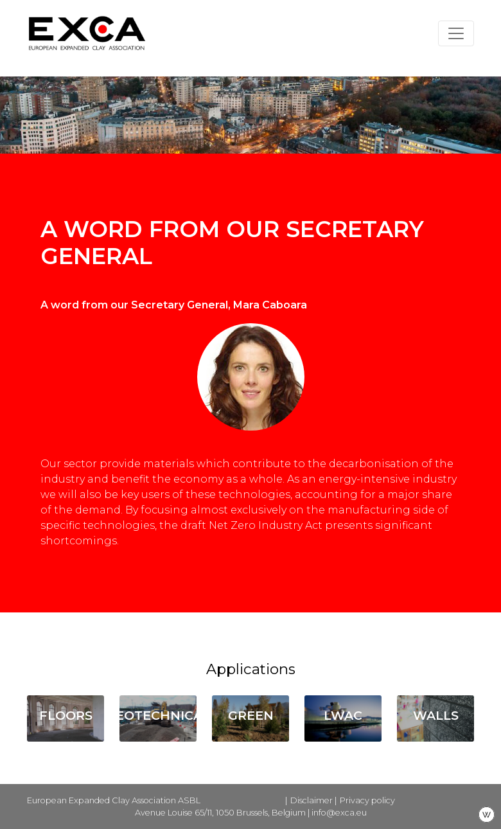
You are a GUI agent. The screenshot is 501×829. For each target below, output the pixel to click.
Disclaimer (311, 800)
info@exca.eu (339, 812)
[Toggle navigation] (456, 33)
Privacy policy (367, 800)
